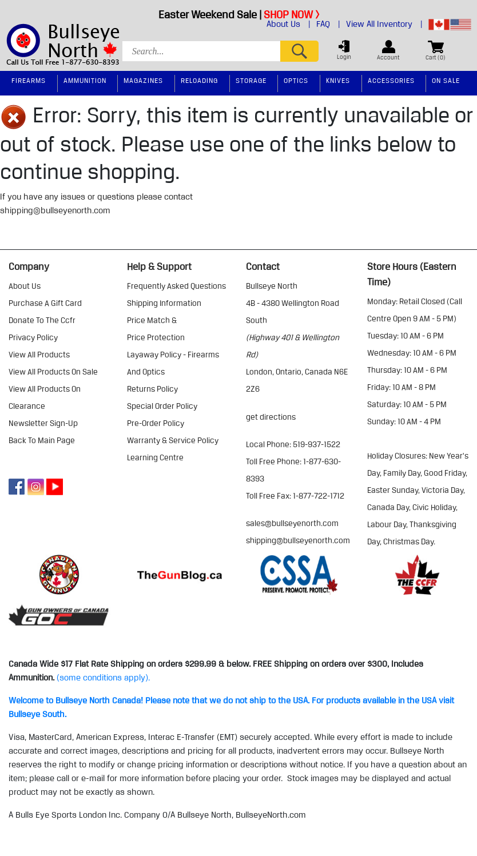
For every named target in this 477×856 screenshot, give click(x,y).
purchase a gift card (45, 303)
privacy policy (33, 337)
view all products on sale (53, 371)
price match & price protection (156, 329)
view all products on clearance (45, 397)
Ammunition (84, 80)
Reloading (199, 80)
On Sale (446, 80)
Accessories (391, 80)
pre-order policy (155, 423)
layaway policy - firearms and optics (173, 363)
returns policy (152, 388)
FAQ (328, 24)
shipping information (164, 303)
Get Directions (271, 416)
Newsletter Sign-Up (43, 423)
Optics (296, 80)
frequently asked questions (176, 285)
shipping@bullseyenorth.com (55, 210)
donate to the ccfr (42, 320)
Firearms (28, 80)
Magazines (143, 80)
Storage (251, 80)
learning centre (155, 457)
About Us (289, 24)
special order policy (162, 406)
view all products (39, 354)
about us (25, 285)
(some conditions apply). (103, 677)
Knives (338, 80)
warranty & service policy (172, 440)
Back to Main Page (42, 440)
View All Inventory (384, 24)
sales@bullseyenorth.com (292, 523)
